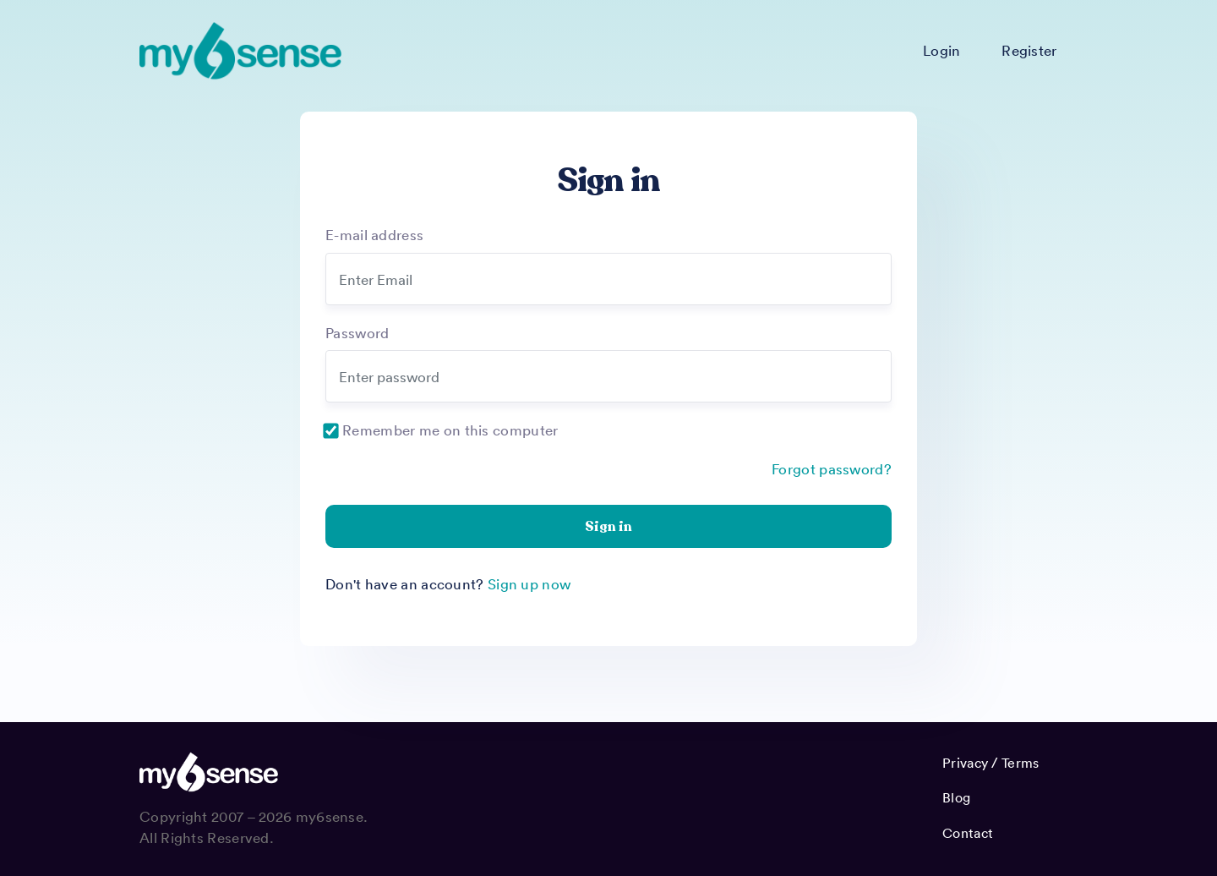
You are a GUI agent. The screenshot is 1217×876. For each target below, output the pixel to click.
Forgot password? (832, 468)
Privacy (965, 762)
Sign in (608, 526)
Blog (956, 797)
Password (357, 332)
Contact (967, 832)
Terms (1020, 762)
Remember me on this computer (450, 429)
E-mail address (374, 234)
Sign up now (529, 583)
